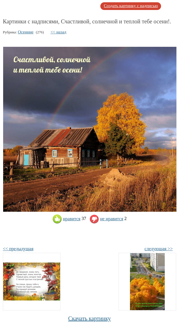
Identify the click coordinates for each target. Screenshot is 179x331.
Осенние (25, 32)
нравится (66, 218)
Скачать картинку (89, 318)
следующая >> (159, 248)
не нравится (106, 218)
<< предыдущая (18, 248)
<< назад (58, 32)
